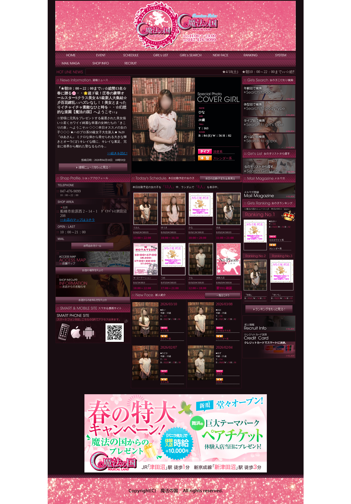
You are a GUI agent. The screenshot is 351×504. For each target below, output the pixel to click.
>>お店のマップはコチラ (77, 220)
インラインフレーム (93, 129)
